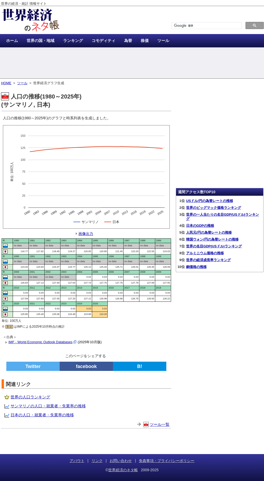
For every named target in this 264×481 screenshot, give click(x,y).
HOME (6, 83)
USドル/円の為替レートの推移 (209, 201)
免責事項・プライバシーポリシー (166, 461)
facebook (86, 366)
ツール (22, 83)
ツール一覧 (159, 424)
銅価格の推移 (196, 267)
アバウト (77, 461)
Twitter (33, 366)
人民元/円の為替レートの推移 (209, 232)
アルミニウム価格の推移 (205, 253)
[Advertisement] (132, 63)
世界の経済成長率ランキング (208, 260)
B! (139, 366)
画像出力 (85, 234)
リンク (97, 461)
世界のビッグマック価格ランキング (213, 208)
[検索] (206, 26)
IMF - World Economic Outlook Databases (40, 342)
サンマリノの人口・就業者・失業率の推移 (48, 406)
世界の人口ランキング (30, 397)
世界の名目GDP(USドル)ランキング (214, 246)
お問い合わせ (121, 461)
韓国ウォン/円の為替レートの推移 (212, 239)
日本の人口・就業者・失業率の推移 (42, 415)
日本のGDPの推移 (200, 226)
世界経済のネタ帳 (123, 470)
